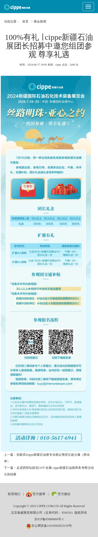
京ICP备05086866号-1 (49, 519)
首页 (25, 21)
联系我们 (14, 494)
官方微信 (60, 494)
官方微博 (35, 494)
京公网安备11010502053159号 (49, 526)
